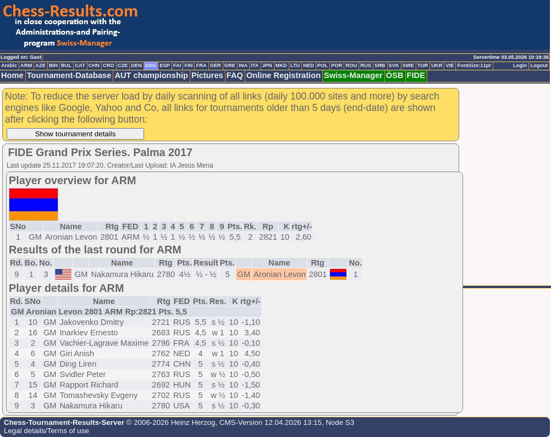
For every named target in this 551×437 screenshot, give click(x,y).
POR (336, 65)
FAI (177, 65)
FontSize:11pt (474, 65)
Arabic (9, 65)
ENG (150, 65)
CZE (123, 65)
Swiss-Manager (353, 75)
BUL (66, 65)
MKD (281, 65)
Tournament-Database (69, 75)
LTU (295, 65)
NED (308, 65)
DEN (136, 65)
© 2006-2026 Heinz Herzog (169, 422)
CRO (108, 65)
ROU (351, 65)
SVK (394, 65)
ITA (254, 65)
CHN (94, 65)
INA (243, 65)
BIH (53, 65)
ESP (164, 65)
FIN (188, 65)
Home (12, 75)
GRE (229, 65)
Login (520, 65)
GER (215, 65)
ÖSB (395, 75)
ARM (26, 65)
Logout (539, 65)
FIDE (416, 75)
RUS (365, 65)
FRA (201, 65)
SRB (379, 65)
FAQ (235, 75)
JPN (267, 65)
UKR (436, 65)
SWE (408, 65)
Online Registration (283, 75)
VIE (449, 65)
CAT (80, 65)
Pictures (207, 75)
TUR (422, 65)
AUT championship (151, 75)
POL (322, 65)
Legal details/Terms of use (46, 431)
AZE (40, 65)
